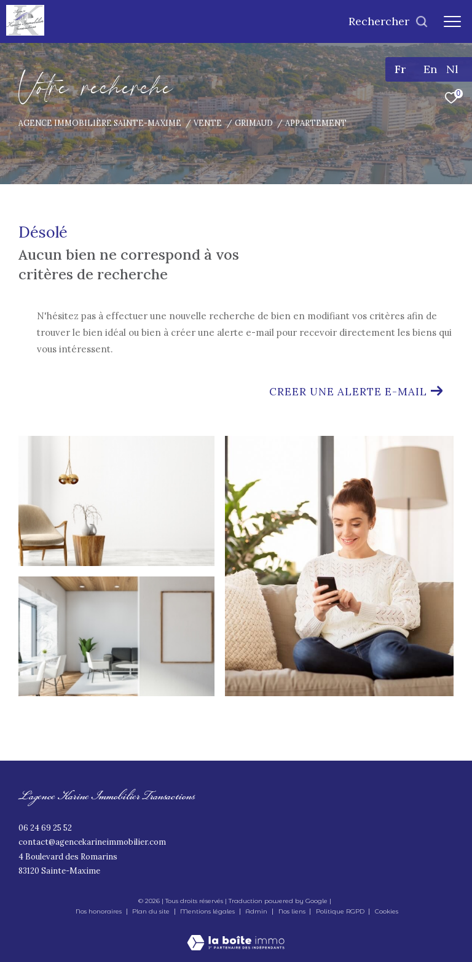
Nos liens (292, 911)
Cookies (386, 911)
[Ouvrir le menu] (452, 21)
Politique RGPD (340, 911)
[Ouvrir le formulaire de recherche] (388, 21)
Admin (257, 911)
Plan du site (151, 911)
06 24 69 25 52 (45, 828)
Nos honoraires (99, 911)
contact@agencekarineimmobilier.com (92, 842)
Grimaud (254, 123)
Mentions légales (208, 911)
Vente (208, 123)
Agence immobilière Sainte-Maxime (99, 123)
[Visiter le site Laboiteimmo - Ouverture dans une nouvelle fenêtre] (235, 934)
